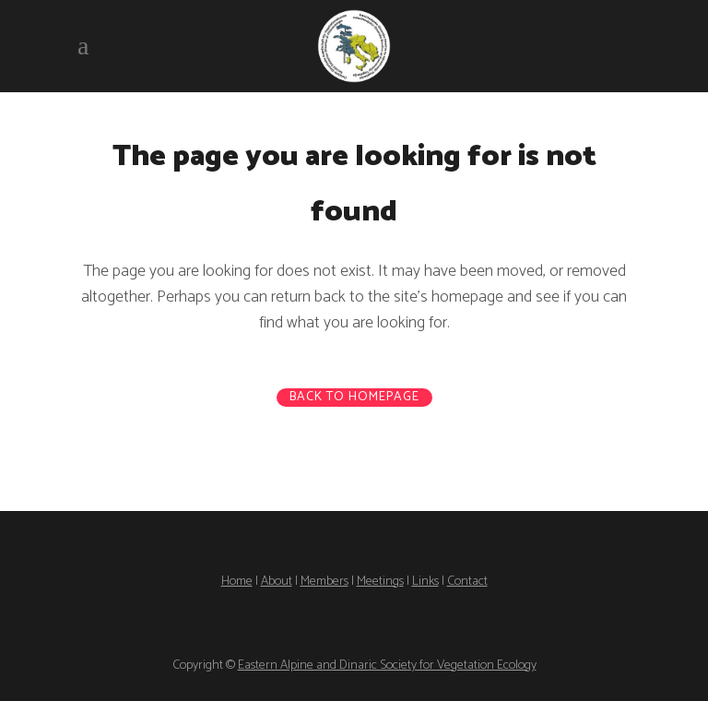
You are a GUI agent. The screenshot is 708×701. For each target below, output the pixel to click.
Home (237, 581)
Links (425, 581)
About (276, 581)
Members (324, 581)
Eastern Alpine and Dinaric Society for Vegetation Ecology (387, 665)
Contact (467, 581)
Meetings (380, 581)
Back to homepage (354, 397)
